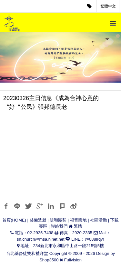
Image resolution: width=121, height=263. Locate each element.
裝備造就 (37, 220)
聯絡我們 (59, 226)
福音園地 (78, 220)
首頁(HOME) (14, 220)
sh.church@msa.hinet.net (41, 239)
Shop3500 (48, 259)
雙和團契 (58, 220)
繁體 (78, 226)
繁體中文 (108, 6)
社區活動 (98, 220)
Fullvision (73, 259)
